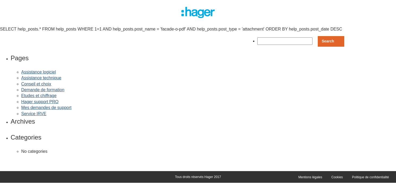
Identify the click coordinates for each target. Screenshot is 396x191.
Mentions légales (310, 177)
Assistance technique (41, 78)
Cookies (337, 177)
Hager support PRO (40, 101)
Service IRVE (33, 113)
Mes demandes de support (46, 107)
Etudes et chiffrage (38, 95)
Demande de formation (42, 90)
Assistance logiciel (38, 72)
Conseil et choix (36, 84)
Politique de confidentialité (370, 177)
